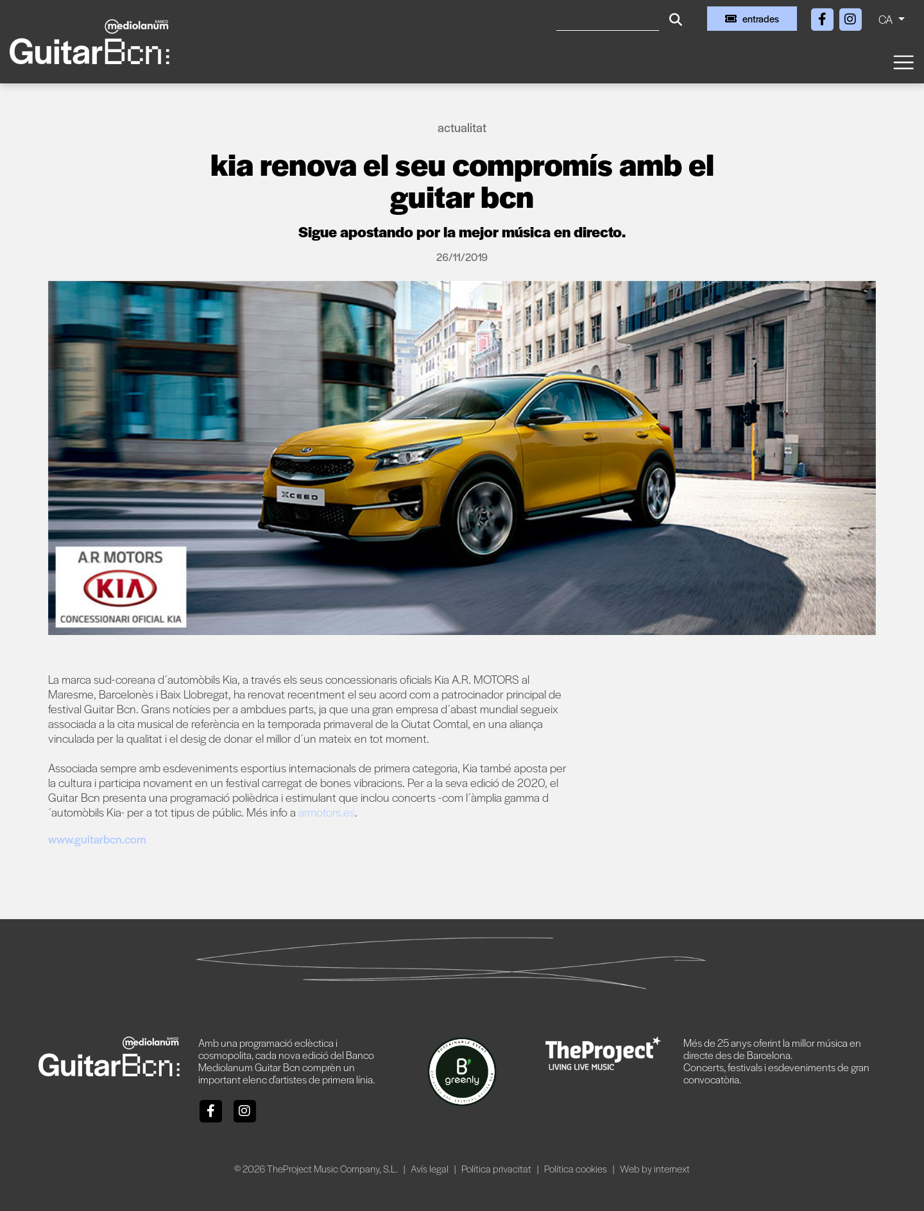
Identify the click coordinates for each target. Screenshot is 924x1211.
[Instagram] (850, 17)
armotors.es (326, 812)
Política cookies (576, 1168)
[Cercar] (607, 18)
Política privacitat (497, 1168)
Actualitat (462, 127)
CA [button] (886, 19)
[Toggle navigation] (903, 61)
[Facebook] (823, 17)
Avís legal (430, 1168)
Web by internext (655, 1168)
